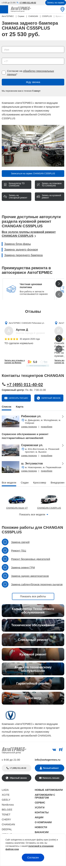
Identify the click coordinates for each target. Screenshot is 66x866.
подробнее (46, 426)
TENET (6, 814)
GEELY (6, 799)
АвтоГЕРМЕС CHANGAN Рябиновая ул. (27, 323)
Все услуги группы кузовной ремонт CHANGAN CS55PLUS (29, 234)
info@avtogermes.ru (48, 759)
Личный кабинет (51, 768)
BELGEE (7, 809)
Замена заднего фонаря (21, 249)
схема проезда (29, 426)
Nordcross (8, 804)
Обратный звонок (50, 398)
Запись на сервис (55, 2)
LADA (5, 789)
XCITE (6, 794)
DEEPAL (7, 829)
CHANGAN (8, 824)
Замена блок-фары (17, 244)
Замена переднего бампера (23, 255)
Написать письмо (18, 398)
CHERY (6, 819)
